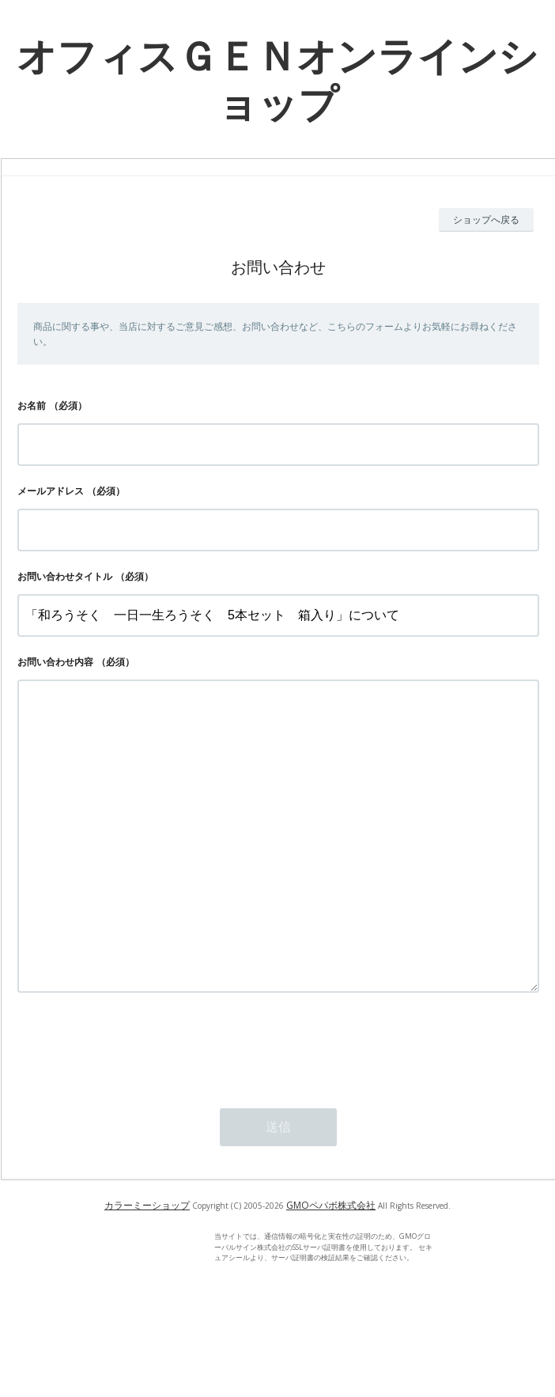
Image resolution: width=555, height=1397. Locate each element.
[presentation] (137, 1109)
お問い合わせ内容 (55, 661)
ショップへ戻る (486, 219)
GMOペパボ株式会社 (331, 1268)
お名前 (31, 405)
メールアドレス (50, 491)
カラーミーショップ (147, 1268)
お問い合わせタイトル (64, 576)
